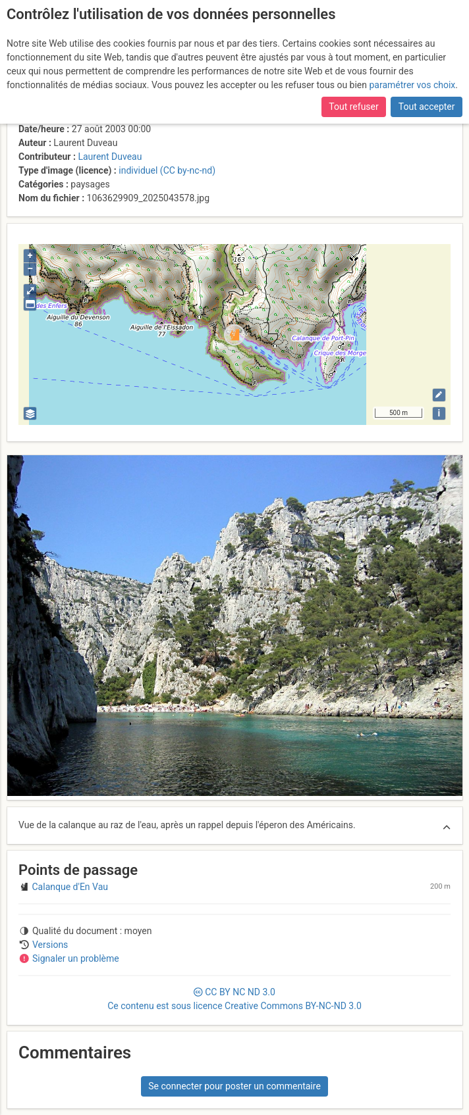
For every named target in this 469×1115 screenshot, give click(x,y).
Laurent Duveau (110, 156)
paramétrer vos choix (412, 85)
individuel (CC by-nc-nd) (167, 170)
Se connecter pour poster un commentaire (234, 1086)
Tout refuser (353, 106)
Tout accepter (427, 106)
